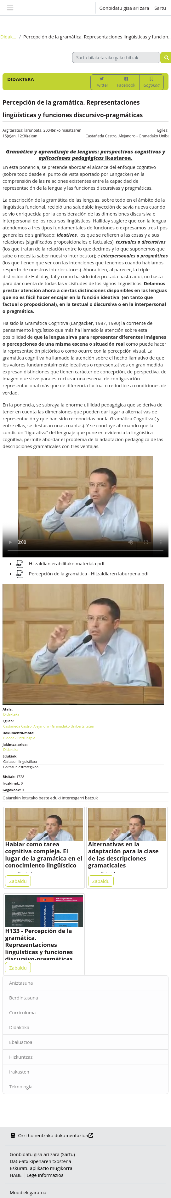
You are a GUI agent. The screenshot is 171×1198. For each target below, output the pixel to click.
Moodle (18, 1192)
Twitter (101, 82)
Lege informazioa (45, 1175)
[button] (84, 7)
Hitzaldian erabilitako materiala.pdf (60, 563)
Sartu (160, 8)
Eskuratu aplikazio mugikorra (41, 1168)
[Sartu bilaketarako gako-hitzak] (116, 57)
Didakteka (8, 36)
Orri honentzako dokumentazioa (52, 1135)
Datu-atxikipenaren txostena (40, 1161)
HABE (16, 1175)
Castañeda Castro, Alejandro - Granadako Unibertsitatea (48, 726)
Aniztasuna (21, 983)
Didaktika (19, 1027)
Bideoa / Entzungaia (19, 737)
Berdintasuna (23, 997)
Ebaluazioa (20, 1042)
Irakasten (19, 1071)
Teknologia (20, 1086)
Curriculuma (22, 1012)
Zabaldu (17, 881)
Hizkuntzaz (20, 1057)
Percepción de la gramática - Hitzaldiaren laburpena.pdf (82, 573)
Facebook (126, 82)
